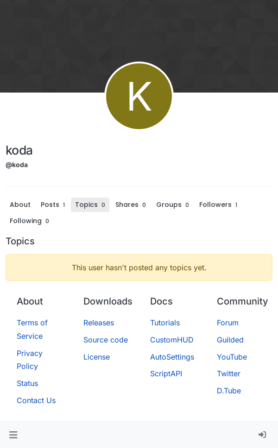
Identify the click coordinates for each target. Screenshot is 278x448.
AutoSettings (172, 356)
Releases (98, 322)
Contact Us (36, 400)
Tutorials (165, 322)
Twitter (228, 373)
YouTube (232, 356)
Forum (228, 322)
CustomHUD (172, 339)
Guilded (230, 339)
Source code (105, 339)
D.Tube (229, 390)
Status (27, 383)
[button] (13, 435)
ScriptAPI (166, 373)
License (96, 356)
